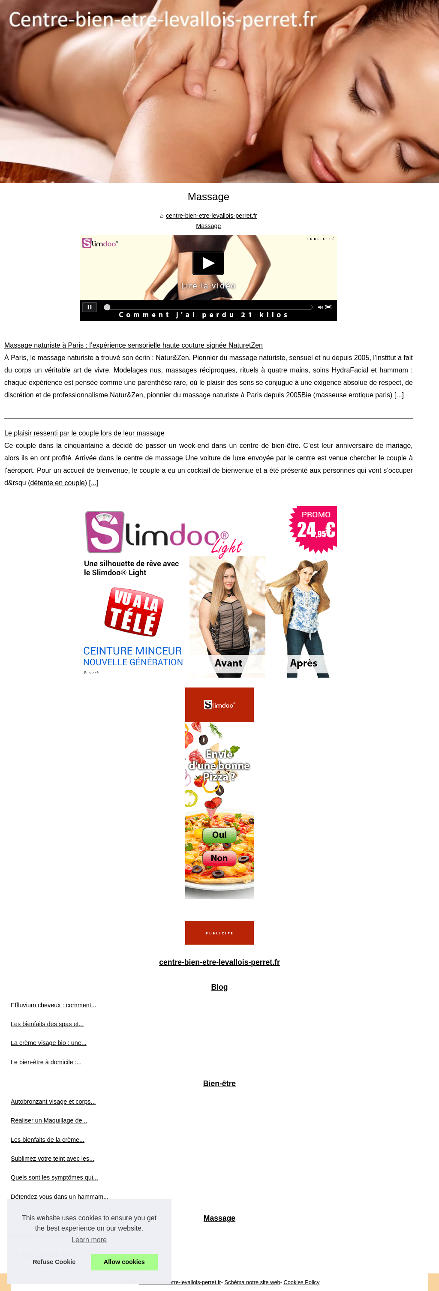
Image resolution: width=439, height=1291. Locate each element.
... (399, 395)
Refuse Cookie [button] (54, 1261)
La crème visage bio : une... (49, 1042)
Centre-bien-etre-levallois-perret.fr (180, 1282)
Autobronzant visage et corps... (53, 1101)
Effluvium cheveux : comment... (53, 1005)
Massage (208, 225)
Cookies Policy (301, 1282)
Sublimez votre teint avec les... (52, 1158)
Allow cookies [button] (124, 1261)
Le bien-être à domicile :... (46, 1062)
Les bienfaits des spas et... (47, 1024)
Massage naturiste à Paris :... (50, 1236)
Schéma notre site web (252, 1282)
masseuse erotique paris (353, 395)
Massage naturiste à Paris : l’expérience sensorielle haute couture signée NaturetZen (133, 345)
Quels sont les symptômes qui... (54, 1177)
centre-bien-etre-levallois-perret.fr (211, 215)
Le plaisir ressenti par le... (46, 1255)
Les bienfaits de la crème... (47, 1139)
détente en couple (57, 482)
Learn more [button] (89, 1239)
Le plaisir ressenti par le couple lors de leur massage (84, 433)
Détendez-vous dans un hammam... (59, 1196)
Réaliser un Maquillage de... (49, 1120)
